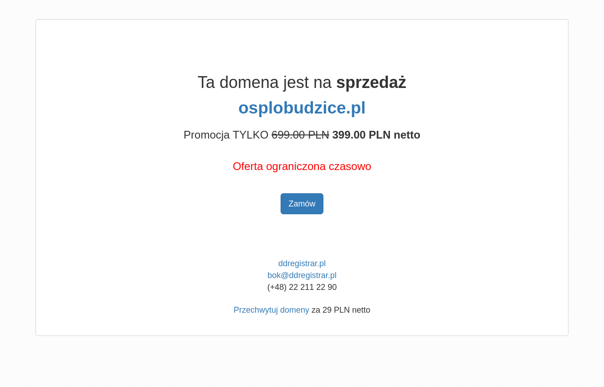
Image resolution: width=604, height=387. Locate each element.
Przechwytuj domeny (271, 310)
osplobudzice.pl (302, 107)
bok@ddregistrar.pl (301, 275)
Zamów (301, 203)
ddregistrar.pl (302, 263)
